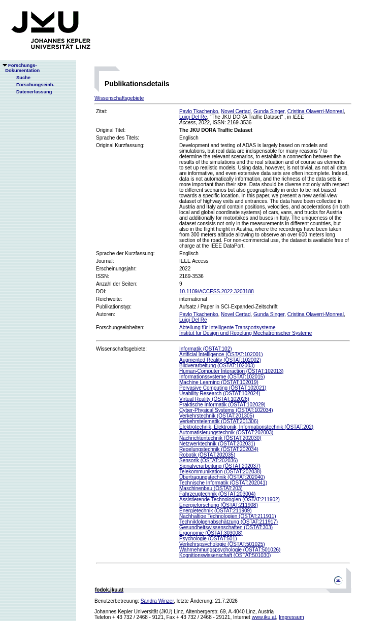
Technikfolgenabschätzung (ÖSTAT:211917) (228, 522)
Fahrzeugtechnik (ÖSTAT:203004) (217, 494)
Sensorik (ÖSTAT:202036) (208, 460)
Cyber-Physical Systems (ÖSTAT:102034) (226, 410)
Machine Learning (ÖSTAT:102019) (218, 382)
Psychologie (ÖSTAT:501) (208, 538)
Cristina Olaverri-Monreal (315, 111)
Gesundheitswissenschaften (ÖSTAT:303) (226, 527)
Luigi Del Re (193, 117)
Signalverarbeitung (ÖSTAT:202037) (220, 466)
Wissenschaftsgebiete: (121, 349)
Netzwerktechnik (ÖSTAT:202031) (217, 443)
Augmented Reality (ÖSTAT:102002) (220, 360)
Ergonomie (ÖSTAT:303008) (211, 533)
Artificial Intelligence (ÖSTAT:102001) (221, 354)
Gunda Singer (268, 111)
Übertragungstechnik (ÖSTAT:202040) (222, 477)
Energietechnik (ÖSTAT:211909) (215, 510)
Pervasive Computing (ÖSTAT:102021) (222, 388)
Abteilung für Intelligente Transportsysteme (227, 327)
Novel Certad (235, 111)
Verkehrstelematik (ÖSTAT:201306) (218, 421)
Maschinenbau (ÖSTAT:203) (211, 488)
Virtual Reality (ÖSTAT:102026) (214, 399)
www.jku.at (264, 617)
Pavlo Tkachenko (198, 111)
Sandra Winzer (157, 601)
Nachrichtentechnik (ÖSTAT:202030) (220, 438)
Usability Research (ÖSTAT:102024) (220, 393)
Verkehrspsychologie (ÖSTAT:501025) (222, 544)
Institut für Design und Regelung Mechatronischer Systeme (245, 333)
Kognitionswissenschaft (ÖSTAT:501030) (225, 555)
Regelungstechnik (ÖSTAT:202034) (218, 449)
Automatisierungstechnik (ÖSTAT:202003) (226, 432)
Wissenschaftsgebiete (119, 98)
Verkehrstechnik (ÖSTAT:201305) (216, 416)
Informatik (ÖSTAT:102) (205, 349)
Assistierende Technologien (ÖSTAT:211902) (229, 499)
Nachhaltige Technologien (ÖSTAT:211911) (227, 516)
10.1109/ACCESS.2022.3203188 (216, 291)
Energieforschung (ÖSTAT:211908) (218, 505)
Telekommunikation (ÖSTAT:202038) (220, 471)
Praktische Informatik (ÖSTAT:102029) (222, 404)
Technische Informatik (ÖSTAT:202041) (223, 483)
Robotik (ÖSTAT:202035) (207, 455)
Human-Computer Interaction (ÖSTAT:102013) (231, 371)
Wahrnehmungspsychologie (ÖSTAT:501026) (229, 550)
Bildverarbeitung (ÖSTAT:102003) (217, 365)
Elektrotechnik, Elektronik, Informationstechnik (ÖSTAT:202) (246, 427)
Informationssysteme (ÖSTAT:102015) (222, 377)
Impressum (291, 617)
